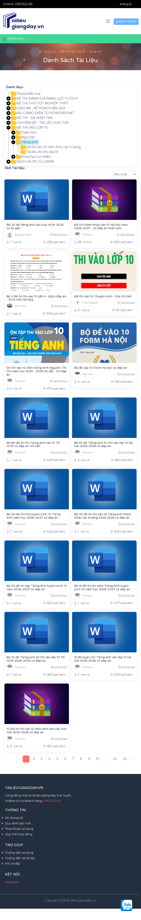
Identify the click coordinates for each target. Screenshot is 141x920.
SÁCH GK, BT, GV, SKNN (32, 161)
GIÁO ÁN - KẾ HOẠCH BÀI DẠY (38, 108)
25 (125, 759)
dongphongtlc (18, 235)
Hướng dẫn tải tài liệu (20, 858)
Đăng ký (126, 4)
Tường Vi (83, 235)
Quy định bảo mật (18, 823)
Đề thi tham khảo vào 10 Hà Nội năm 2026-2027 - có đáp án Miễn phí (101, 226)
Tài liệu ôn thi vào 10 (39, 151)
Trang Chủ (47, 51)
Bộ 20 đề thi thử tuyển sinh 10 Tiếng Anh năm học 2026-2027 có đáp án (33, 515)
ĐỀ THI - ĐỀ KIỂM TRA (32, 118)
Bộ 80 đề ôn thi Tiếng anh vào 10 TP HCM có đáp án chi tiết (33, 444)
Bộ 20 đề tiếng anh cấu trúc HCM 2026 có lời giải (35, 226)
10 (97, 759)
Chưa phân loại (25, 93)
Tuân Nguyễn (86, 303)
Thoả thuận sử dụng (19, 829)
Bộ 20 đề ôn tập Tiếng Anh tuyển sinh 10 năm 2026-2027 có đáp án (36, 587)
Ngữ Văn (25, 137)
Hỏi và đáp (12, 863)
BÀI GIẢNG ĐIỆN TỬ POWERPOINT (42, 113)
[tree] (70, 127)
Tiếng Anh (95, 51)
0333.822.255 (24, 4)
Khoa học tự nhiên (33, 156)
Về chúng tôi (14, 818)
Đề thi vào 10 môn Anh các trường (51, 147)
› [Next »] (133, 759)
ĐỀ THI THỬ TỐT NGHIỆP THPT (39, 103)
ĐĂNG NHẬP (126, 21)
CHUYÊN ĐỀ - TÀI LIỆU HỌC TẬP (40, 122)
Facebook (12, 882)
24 (115, 759)
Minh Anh (16, 306)
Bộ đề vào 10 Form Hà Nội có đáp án (100, 368)
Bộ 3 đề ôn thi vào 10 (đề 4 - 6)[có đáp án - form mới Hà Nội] (36, 298)
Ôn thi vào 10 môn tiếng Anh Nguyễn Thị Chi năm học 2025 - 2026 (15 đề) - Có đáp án (36, 371)
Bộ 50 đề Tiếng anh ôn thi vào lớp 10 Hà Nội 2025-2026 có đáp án (103, 444)
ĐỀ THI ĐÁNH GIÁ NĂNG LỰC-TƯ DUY (44, 98)
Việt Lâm (83, 374)
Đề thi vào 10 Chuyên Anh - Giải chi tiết (103, 296)
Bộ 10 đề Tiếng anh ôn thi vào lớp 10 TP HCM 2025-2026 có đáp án (35, 658)
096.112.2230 (52, 801)
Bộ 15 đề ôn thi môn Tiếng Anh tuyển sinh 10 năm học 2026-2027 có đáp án (102, 587)
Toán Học (26, 132)
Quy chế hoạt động (18, 834)
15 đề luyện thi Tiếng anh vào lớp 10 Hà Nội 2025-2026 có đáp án (102, 658)
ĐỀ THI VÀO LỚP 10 (72, 51)
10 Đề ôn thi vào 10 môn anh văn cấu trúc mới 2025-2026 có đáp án (36, 730)
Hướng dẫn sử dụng (19, 852)
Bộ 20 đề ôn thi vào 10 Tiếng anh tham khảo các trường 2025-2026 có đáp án (102, 515)
